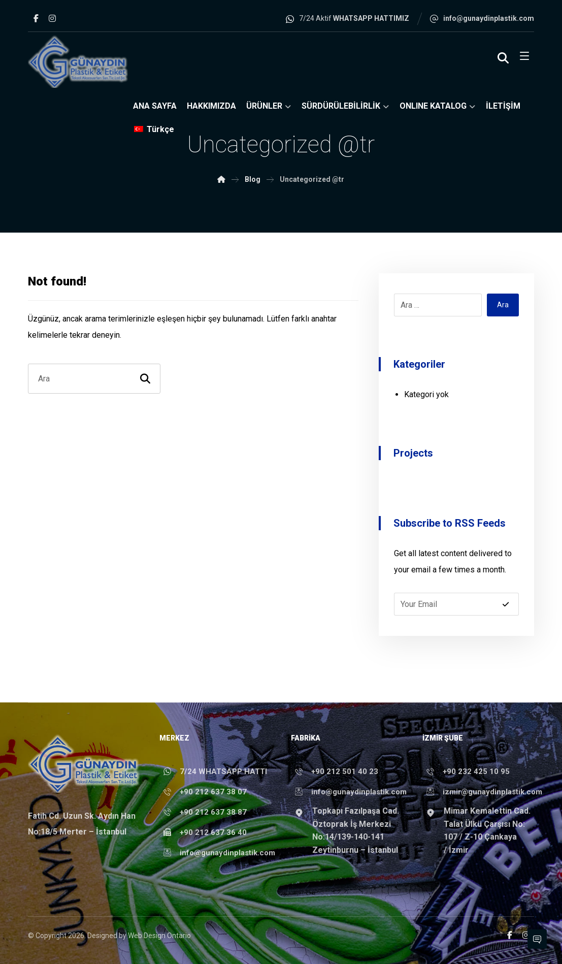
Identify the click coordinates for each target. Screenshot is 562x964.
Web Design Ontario (159, 935)
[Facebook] (36, 18)
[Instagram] (52, 18)
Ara (503, 305)
